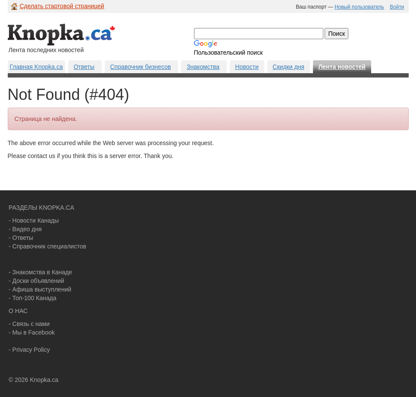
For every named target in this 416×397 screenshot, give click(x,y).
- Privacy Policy (29, 349)
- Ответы (21, 237)
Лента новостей (341, 66)
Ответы (84, 66)
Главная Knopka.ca (36, 66)
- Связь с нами (29, 323)
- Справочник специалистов (47, 246)
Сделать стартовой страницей (62, 6)
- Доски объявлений (36, 280)
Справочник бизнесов (140, 66)
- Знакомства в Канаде (40, 272)
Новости (247, 66)
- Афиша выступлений (40, 289)
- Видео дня (25, 229)
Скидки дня (288, 66)
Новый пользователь (359, 7)
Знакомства (203, 66)
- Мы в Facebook (32, 332)
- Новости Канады (34, 220)
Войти (397, 7)
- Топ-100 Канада (32, 298)
